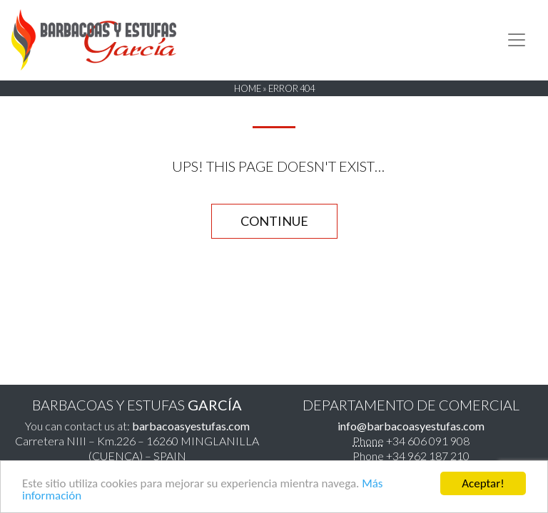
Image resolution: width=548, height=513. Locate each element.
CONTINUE (274, 221)
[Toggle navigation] (517, 40)
